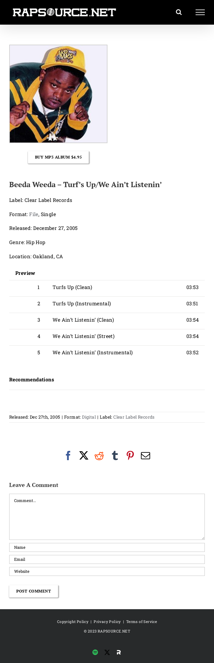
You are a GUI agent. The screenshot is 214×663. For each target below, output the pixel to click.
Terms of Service (141, 621)
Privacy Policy (107, 621)
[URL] (107, 571)
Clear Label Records (134, 417)
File (33, 214)
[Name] (107, 547)
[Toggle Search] (179, 12)
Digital (89, 417)
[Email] (107, 559)
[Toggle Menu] (200, 12)
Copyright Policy (72, 621)
